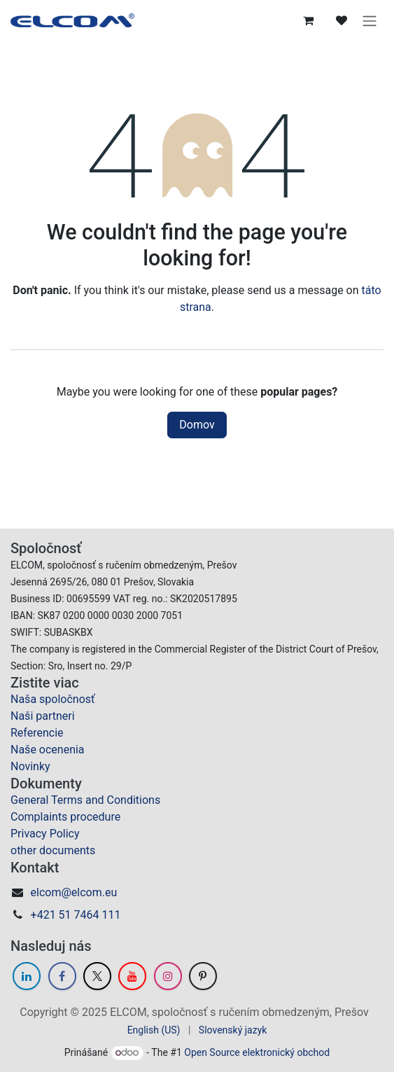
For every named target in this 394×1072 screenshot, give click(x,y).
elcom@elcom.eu (74, 892)
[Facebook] (62, 976)
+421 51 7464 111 (76, 914)
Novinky (30, 766)
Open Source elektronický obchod (257, 1052)
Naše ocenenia (47, 749)
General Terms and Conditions (85, 800)
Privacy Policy (45, 833)
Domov (196, 424)
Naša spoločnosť (52, 699)
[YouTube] (132, 976)
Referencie (37, 732)
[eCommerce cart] (308, 20)
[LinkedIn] (27, 976)
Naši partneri (42, 716)
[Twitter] (97, 976)
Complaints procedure (65, 816)
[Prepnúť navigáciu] (370, 20)
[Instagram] (168, 976)
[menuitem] (154, 1030)
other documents (52, 850)
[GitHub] (203, 976)
